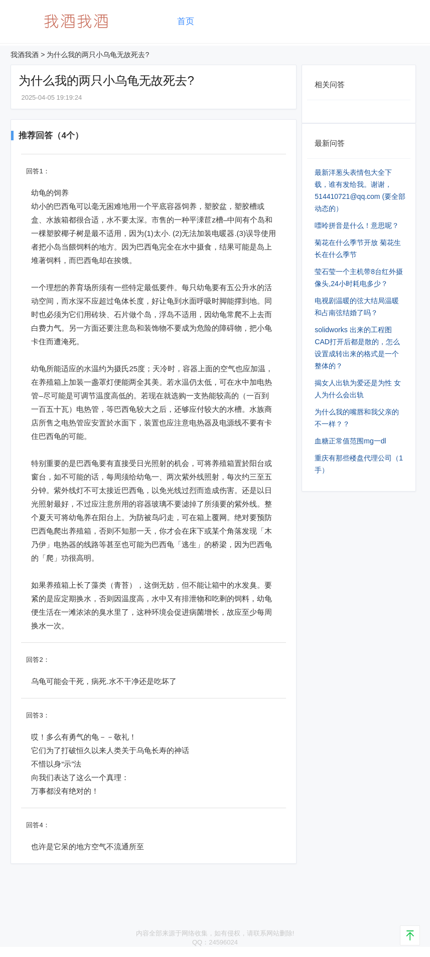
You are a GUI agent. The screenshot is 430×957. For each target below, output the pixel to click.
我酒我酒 (25, 55)
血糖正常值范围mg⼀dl (350, 441)
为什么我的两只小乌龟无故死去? (98, 55)
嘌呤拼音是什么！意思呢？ (357, 225)
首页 (185, 21)
